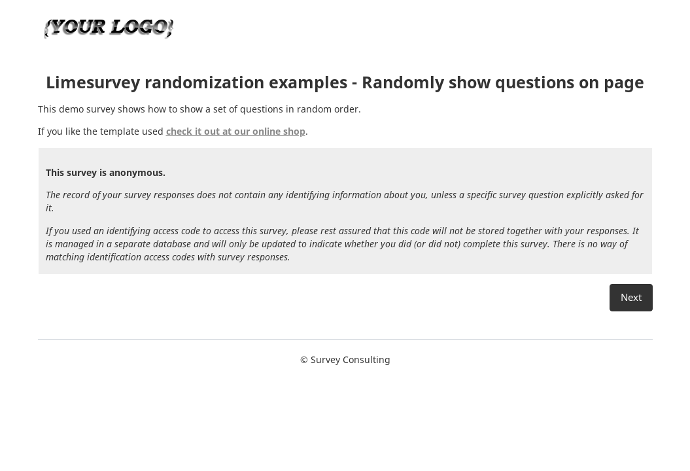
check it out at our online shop (235, 131)
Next (631, 297)
